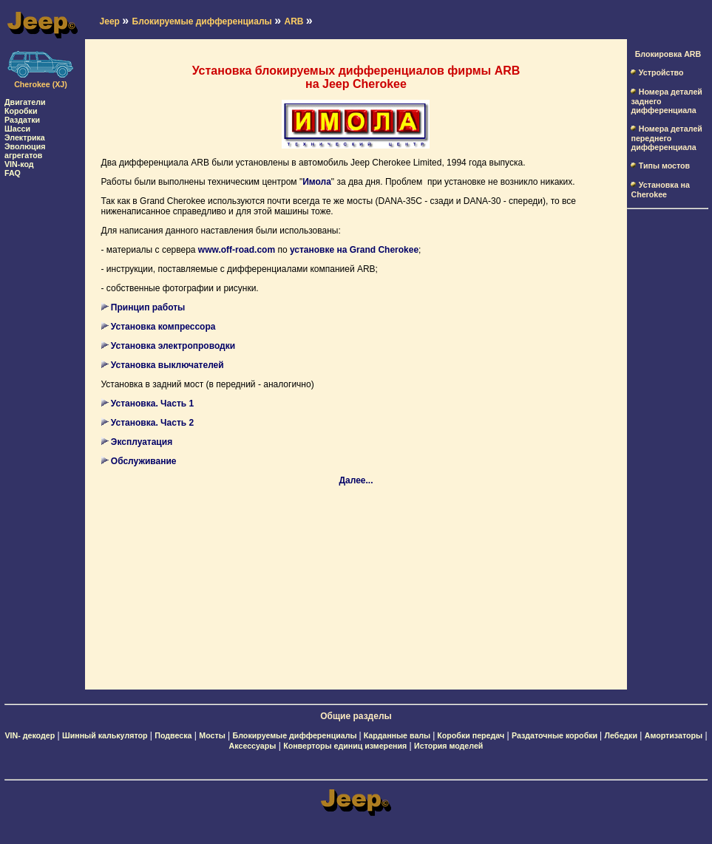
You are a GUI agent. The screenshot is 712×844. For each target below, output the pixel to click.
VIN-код (19, 164)
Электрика (24, 137)
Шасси (17, 128)
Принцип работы (148, 307)
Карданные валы (398, 735)
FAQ (12, 173)
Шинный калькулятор (105, 735)
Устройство (661, 72)
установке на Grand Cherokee (354, 250)
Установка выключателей (167, 365)
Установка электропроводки (173, 346)
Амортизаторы (673, 735)
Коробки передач (470, 735)
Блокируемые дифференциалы (296, 735)
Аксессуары (253, 745)
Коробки (21, 110)
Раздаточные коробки (556, 735)
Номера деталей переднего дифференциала (666, 138)
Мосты (212, 735)
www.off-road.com (236, 250)
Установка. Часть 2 (152, 423)
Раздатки (22, 119)
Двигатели (25, 102)
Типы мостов (664, 165)
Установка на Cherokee (660, 189)
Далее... (356, 480)
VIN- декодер (29, 735)
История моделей (448, 745)
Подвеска (173, 735)
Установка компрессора (163, 326)
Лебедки (621, 735)
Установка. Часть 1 (152, 403)
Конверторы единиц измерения (345, 745)
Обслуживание (144, 461)
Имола (316, 182)
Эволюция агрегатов (24, 151)
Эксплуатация (141, 442)
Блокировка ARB (668, 54)
